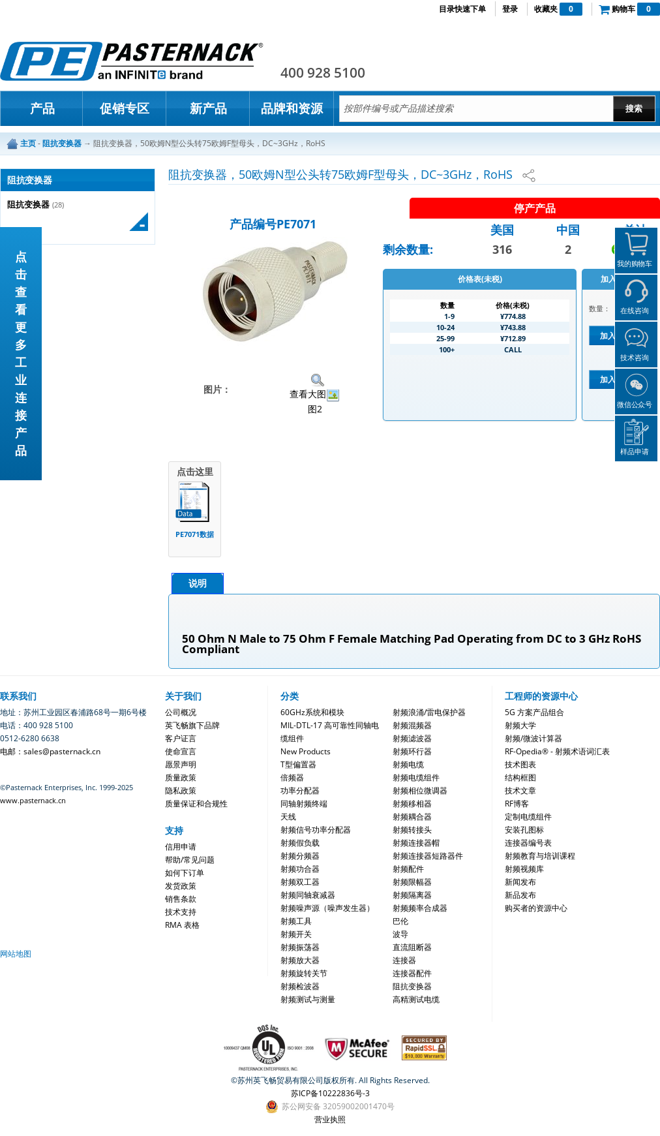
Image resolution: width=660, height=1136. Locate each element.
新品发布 (520, 894)
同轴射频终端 (303, 803)
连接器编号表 (528, 842)
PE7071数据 (194, 534)
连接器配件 (412, 973)
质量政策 (180, 777)
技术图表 (520, 764)
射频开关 (296, 934)
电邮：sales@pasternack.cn (50, 751)
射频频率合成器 (420, 907)
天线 (288, 816)
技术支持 (180, 911)
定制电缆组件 (528, 816)
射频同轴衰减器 (307, 894)
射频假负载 (300, 842)
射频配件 (408, 868)
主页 (28, 143)
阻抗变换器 (28, 204)
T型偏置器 (298, 764)
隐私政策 (180, 790)
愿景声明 (180, 764)
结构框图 (520, 777)
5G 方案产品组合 (534, 712)
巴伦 (400, 921)
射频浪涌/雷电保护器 (429, 712)
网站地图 (15, 953)
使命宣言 (180, 751)
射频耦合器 (412, 816)
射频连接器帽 (416, 842)
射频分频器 (300, 855)
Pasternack (131, 61)
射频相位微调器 (420, 790)
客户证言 (180, 738)
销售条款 (180, 898)
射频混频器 (412, 725)
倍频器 (292, 777)
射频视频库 (524, 868)
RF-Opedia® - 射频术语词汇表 (557, 751)
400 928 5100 (322, 72)
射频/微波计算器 (533, 738)
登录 (510, 8)
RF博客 (517, 803)
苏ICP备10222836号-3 (330, 1093)
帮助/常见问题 (190, 859)
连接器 (404, 960)
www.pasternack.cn (33, 800)
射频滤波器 (412, 738)
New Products (305, 751)
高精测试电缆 (416, 999)
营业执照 (330, 1119)
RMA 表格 (182, 924)
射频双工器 (300, 881)
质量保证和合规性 (196, 803)
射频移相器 (412, 803)
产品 (42, 108)
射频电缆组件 (416, 777)
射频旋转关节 (303, 973)
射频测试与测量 (307, 999)
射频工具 (296, 921)
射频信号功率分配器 (315, 829)
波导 (400, 934)
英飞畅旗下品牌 (192, 725)
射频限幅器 (412, 881)
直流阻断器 (412, 947)
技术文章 (520, 790)
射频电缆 (408, 764)
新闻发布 (520, 881)
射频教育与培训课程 (540, 855)
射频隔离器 (412, 894)
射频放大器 (300, 960)
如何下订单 (184, 872)
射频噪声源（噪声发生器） (327, 907)
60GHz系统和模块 (312, 712)
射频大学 (520, 725)
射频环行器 (412, 751)
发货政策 (180, 885)
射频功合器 (300, 868)
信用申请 (180, 846)
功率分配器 (300, 790)
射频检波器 (300, 986)
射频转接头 (412, 829)
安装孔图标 (524, 829)
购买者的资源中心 (536, 907)
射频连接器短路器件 (428, 855)
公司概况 (180, 712)
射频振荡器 (300, 947)
